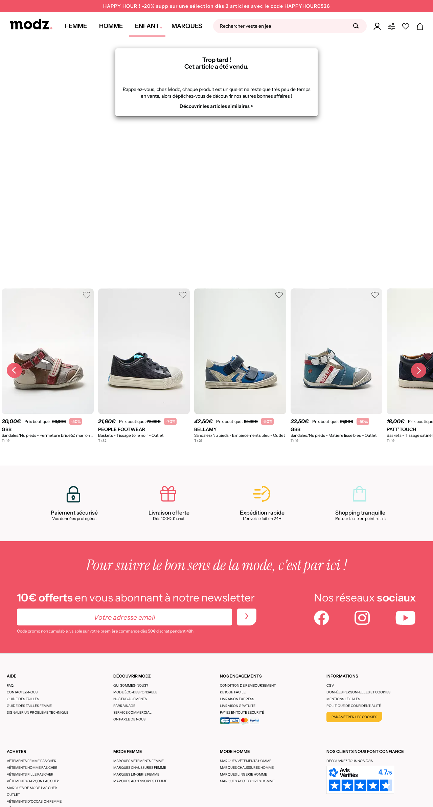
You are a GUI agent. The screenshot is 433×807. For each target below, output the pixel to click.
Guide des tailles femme (29, 706)
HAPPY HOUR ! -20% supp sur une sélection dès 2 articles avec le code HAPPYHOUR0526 (216, 6)
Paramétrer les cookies (354, 717)
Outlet (13, 794)
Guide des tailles (23, 699)
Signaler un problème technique (37, 712)
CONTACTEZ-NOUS (22, 692)
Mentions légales (343, 699)
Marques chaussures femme (139, 767)
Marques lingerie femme (136, 774)
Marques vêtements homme (245, 761)
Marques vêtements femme (138, 761)
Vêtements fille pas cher (30, 774)
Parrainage (124, 706)
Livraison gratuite (237, 706)
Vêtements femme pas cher (31, 761)
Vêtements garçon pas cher (33, 781)
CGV (330, 685)
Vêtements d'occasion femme (34, 801)
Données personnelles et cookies (358, 692)
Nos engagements (130, 699)
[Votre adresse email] (124, 617)
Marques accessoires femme (140, 781)
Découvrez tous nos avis (349, 761)
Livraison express (237, 699)
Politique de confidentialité (353, 706)
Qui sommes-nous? (130, 685)
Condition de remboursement (248, 685)
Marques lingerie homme (243, 774)
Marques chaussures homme (247, 767)
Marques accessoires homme (247, 781)
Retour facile (233, 692)
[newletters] (246, 617)
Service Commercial (132, 712)
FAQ (10, 685)
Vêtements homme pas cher (32, 767)
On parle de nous (129, 719)
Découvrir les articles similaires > (216, 106)
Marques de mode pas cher (32, 788)
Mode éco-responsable (135, 692)
